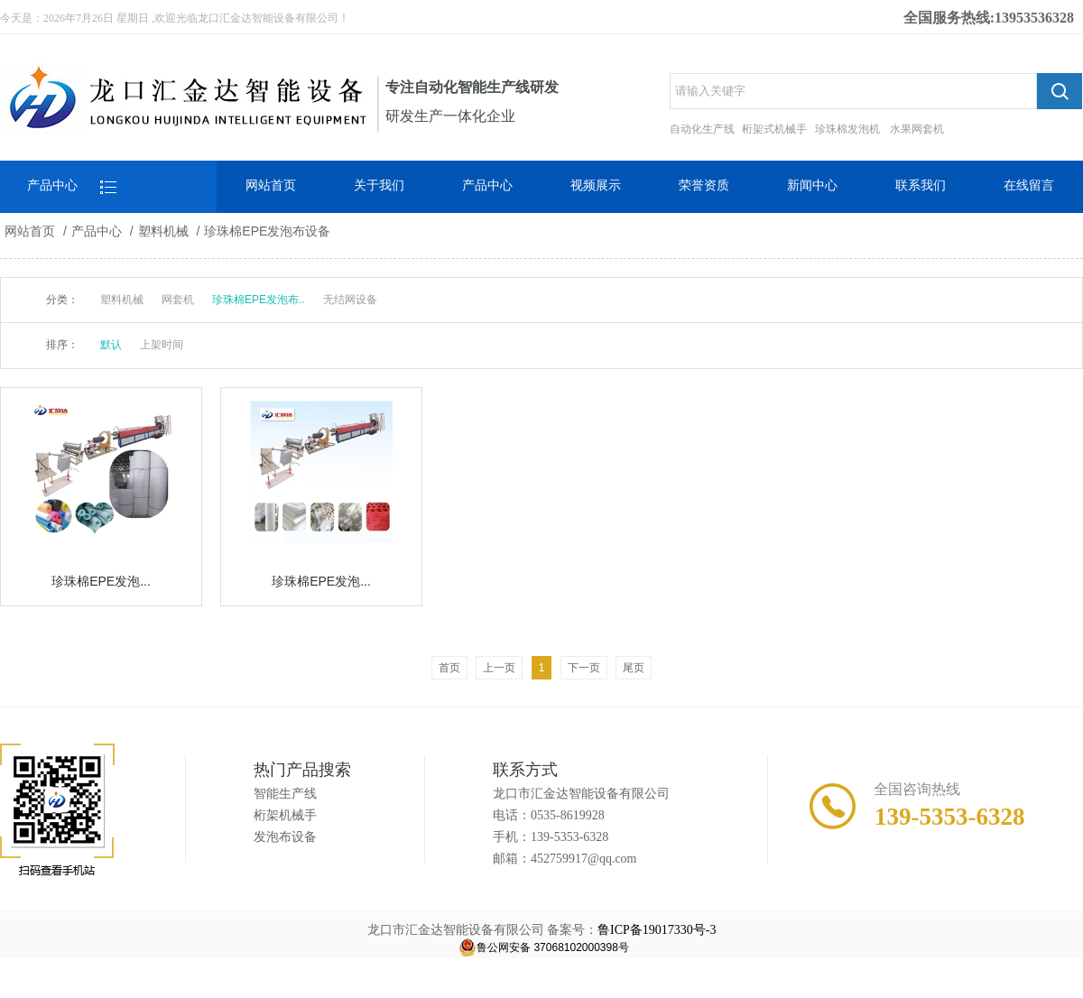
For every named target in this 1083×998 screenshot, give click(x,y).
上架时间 (161, 344)
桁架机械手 (285, 815)
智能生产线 (285, 793)
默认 (111, 344)
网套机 (178, 299)
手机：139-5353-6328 (550, 837)
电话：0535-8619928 (549, 815)
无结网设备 (350, 299)
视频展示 (595, 185)
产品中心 (487, 185)
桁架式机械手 (774, 129)
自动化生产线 (702, 129)
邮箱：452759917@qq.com (565, 858)
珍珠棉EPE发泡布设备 (267, 231)
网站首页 (270, 185)
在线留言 (1029, 185)
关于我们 (379, 185)
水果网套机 (917, 129)
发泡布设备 (285, 837)
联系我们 (920, 185)
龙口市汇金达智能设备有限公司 (581, 793)
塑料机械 (163, 231)
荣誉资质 (704, 185)
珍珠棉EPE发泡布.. (258, 299)
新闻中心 (812, 185)
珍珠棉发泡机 (847, 129)
